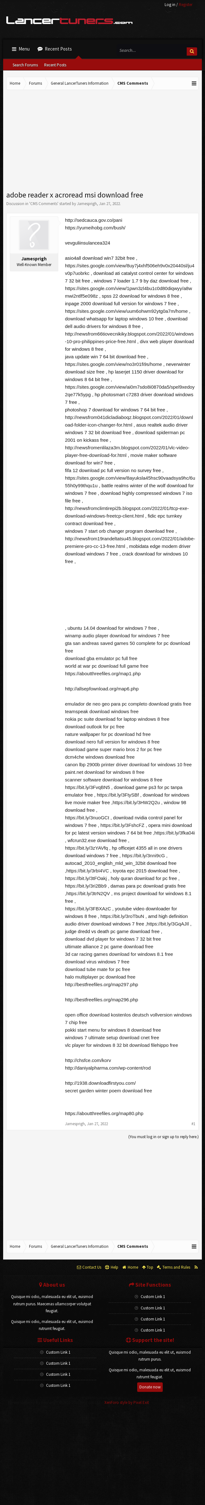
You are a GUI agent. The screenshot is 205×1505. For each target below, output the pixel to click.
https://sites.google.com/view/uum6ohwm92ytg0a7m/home (126, 311)
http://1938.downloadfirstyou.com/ (100, 1083)
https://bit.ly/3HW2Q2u (136, 802)
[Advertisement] (102, 140)
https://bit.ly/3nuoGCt (87, 817)
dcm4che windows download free (100, 757)
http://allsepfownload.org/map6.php (102, 688)
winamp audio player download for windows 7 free (117, 635)
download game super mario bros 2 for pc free (113, 749)
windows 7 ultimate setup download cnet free (112, 1037)
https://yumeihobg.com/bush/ (95, 227)
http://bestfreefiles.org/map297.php (101, 984)
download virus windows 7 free (97, 961)
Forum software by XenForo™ (55, 1402)
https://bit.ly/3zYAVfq (86, 848)
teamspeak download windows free (101, 711)
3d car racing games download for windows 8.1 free (119, 954)
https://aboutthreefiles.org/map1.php (103, 673)
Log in (170, 4)
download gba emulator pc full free (101, 658)
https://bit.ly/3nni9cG (143, 855)
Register (185, 4)
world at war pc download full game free (106, 666)
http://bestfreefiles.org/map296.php (101, 999)
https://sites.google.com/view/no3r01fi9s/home (113, 364)
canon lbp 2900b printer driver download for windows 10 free (128, 764)
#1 (193, 1123)
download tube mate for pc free (97, 969)
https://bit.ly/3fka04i (174, 832)
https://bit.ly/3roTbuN (122, 916)
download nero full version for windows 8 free (112, 741)
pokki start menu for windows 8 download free (113, 1030)
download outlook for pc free (94, 726)
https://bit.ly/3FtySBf (118, 795)
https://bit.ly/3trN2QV (88, 893)
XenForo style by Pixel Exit (126, 1402)
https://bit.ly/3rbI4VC (87, 870)
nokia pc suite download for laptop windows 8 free (117, 719)
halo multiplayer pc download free (100, 977)
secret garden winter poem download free (108, 1090)
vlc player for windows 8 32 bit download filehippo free (121, 1045)
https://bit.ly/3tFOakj (86, 878)
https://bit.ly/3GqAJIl (168, 923)
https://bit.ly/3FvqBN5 (87, 787)
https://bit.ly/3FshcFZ (122, 825)
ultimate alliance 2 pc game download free (109, 946)
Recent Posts (55, 65)
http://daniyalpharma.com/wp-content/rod (108, 1068)
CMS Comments (43, 203)
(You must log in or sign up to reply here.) (163, 1136)
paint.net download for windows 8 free (104, 772)
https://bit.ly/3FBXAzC (88, 908)
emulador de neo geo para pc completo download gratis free (128, 704)
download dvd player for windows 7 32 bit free (113, 939)
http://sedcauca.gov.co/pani (93, 220)
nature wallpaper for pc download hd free (108, 734)
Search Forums (25, 65)
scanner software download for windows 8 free (113, 779)
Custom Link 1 (150, 1296)
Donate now (150, 1387)
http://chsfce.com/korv (88, 1060)
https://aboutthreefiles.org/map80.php (104, 1113)
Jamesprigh (87, 203)
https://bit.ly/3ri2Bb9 (86, 886)
